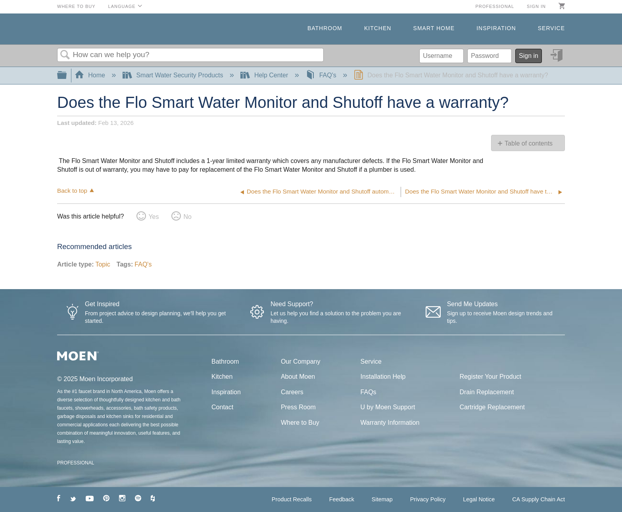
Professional (494, 6)
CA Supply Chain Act (538, 499)
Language (122, 6)
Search (65, 55)
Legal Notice (479, 499)
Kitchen (377, 28)
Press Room (298, 407)
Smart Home (434, 28)
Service (551, 28)
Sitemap (382, 499)
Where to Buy (76, 6)
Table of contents (529, 143)
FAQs (368, 392)
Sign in (536, 6)
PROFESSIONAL (75, 463)
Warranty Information (390, 422)
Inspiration (496, 28)
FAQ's (321, 75)
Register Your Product (490, 376)
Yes (153, 216)
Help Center (265, 75)
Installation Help (383, 376)
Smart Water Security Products (174, 75)
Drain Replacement (486, 392)
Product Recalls (292, 499)
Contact (222, 407)
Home (91, 75)
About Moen (298, 376)
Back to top (72, 190)
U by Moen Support (388, 407)
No (187, 216)
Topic (102, 264)
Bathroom (324, 28)
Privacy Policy (428, 499)
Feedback (341, 499)
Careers (292, 392)
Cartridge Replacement (492, 407)
